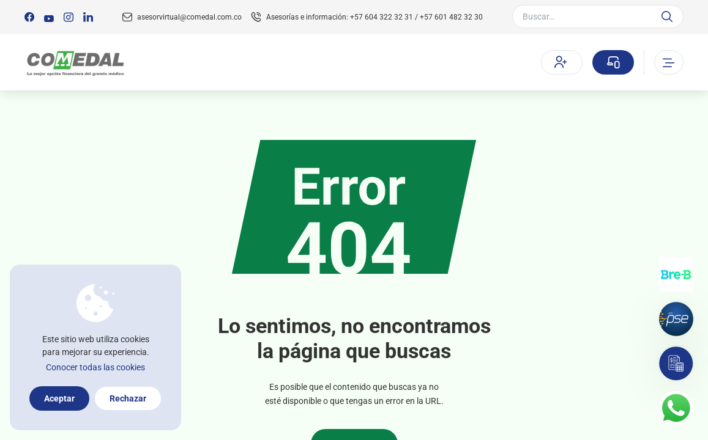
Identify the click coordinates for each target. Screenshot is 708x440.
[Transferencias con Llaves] (676, 274)
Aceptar (59, 398)
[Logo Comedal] (74, 62)
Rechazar (128, 398)
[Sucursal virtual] (613, 62)
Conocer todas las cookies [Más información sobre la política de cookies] (95, 367)
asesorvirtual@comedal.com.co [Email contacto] (189, 17)
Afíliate (560, 62)
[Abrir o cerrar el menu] (669, 62)
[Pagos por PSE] (676, 319)
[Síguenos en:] (29, 17)
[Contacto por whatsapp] (676, 408)
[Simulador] (676, 363)
